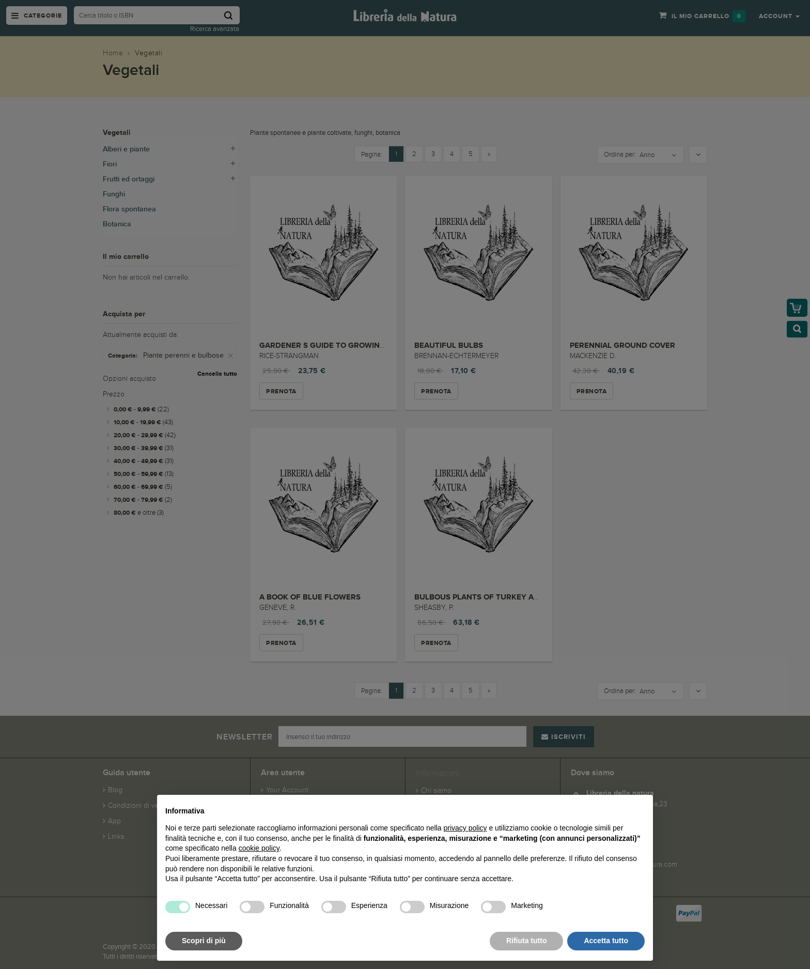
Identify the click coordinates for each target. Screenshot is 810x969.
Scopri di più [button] (204, 940)
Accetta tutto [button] (606, 940)
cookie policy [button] (259, 848)
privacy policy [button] (465, 828)
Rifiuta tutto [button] (526, 940)
